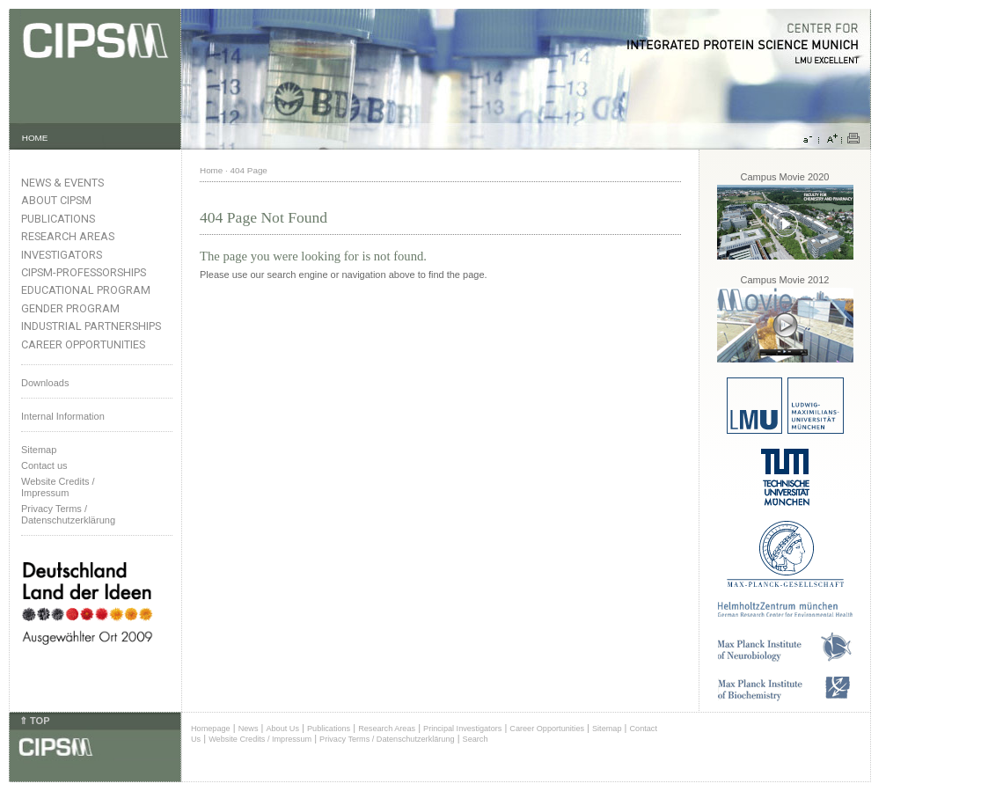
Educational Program (85, 290)
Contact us (44, 465)
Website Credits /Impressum (58, 487)
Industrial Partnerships (91, 326)
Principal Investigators (462, 728)
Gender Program (70, 308)
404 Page (249, 170)
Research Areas (67, 236)
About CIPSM (56, 200)
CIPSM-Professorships (83, 272)
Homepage (211, 728)
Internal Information (63, 416)
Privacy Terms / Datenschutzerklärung (68, 514)
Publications (58, 218)
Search (475, 739)
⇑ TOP (34, 720)
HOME (35, 138)
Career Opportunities (83, 344)
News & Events (62, 182)
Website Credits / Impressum (260, 739)
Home (211, 170)
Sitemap (38, 449)
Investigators (61, 254)
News (248, 728)
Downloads (45, 382)
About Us (282, 728)
